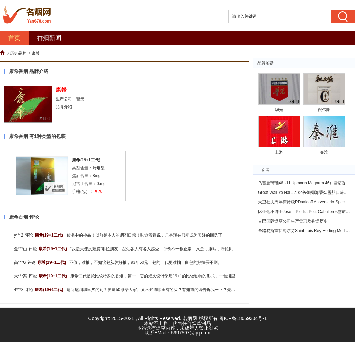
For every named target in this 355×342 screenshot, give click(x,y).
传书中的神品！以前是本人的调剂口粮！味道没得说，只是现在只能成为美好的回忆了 (144, 235)
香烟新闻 (49, 37)
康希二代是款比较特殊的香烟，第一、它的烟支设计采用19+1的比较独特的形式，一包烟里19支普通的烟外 (167, 276)
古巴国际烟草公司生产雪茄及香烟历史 (293, 221)
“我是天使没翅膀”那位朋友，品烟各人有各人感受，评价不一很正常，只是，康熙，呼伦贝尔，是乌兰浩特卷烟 (170, 248)
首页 (14, 37)
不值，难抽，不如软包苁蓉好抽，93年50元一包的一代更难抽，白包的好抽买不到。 (145, 262)
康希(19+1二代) (86, 160)
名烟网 (190, 318)
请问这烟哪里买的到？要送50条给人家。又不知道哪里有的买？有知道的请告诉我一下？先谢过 (153, 289)
